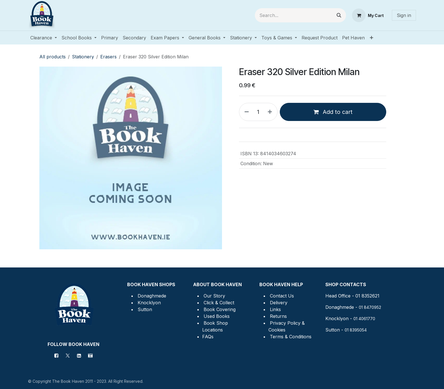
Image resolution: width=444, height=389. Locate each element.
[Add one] (271, 112)
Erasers (108, 56)
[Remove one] (245, 112)
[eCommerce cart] (367, 15)
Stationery (83, 56)
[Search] (339, 15)
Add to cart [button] (333, 112)
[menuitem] (43, 37)
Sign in (404, 15)
